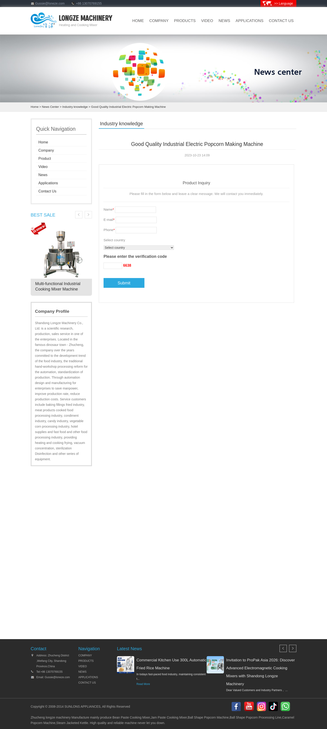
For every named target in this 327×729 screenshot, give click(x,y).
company (159, 21)
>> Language (283, 3)
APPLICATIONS (88, 677)
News (42, 175)
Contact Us (47, 191)
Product (44, 158)
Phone (109, 230)
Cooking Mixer (140, 717)
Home (35, 106)
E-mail (109, 220)
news (224, 21)
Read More (143, 684)
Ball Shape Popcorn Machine (208, 717)
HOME (138, 21)
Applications (250, 21)
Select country (114, 240)
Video (43, 167)
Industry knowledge (75, 106)
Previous (78, 214)
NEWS (82, 671)
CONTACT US (281, 21)
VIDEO (207, 21)
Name (109, 209)
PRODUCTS (86, 661)
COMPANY (85, 655)
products (185, 21)
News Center (50, 106)
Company (46, 150)
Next (88, 214)
